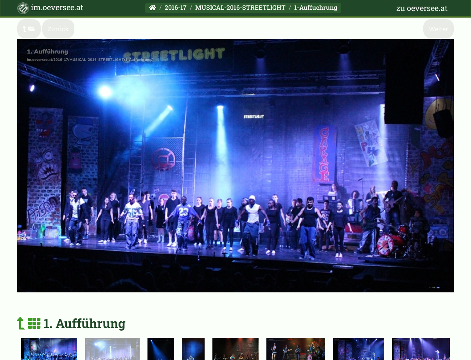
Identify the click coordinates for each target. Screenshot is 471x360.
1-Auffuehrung (315, 7)
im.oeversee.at (50, 8)
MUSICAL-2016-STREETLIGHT (240, 7)
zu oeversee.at (422, 8)
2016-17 (176, 7)
